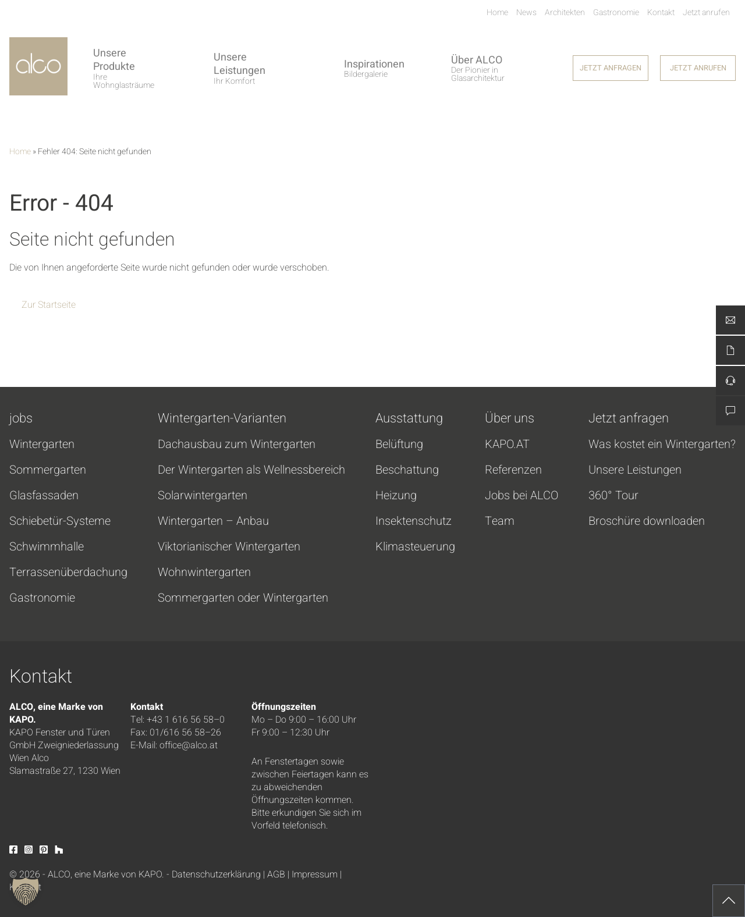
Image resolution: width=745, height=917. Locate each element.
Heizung (396, 496)
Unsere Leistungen (635, 470)
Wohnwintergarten (204, 572)
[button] (25, 891)
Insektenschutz (413, 521)
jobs (21, 418)
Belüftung (399, 444)
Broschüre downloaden (646, 521)
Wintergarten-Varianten (222, 418)
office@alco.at (188, 745)
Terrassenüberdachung (68, 572)
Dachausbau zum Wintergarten (236, 444)
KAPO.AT (507, 444)
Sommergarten (47, 470)
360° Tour (613, 496)
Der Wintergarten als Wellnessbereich (251, 470)
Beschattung (407, 470)
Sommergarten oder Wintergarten (243, 598)
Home (20, 151)
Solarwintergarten (202, 496)
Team (500, 521)
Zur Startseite (49, 305)
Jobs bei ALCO (521, 496)
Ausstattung (409, 418)
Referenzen (513, 470)
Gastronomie (42, 598)
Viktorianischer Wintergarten (229, 547)
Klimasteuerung (415, 547)
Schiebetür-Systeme (60, 521)
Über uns (509, 418)
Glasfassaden (44, 496)
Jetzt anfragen (628, 418)
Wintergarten (41, 444)
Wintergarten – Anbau (213, 521)
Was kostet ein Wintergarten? (662, 444)
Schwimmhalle (46, 547)
